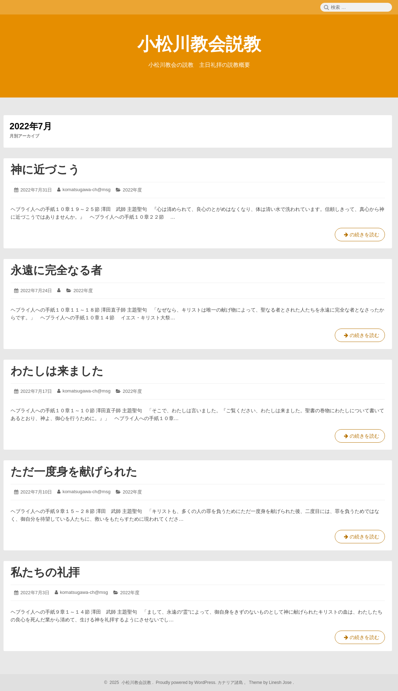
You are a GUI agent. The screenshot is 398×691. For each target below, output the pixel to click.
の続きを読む (359, 236)
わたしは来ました (57, 371)
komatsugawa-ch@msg (87, 189)
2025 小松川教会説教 (129, 682)
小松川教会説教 (199, 44)
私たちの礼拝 (45, 572)
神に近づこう (45, 169)
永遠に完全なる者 (56, 270)
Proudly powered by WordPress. (186, 682)
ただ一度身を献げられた (74, 471)
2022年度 (132, 190)
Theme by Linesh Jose (271, 682)
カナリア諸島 (231, 682)
